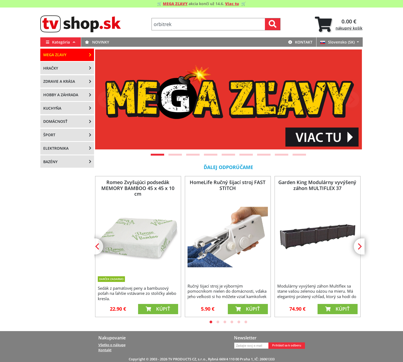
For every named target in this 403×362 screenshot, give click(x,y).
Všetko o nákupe (111, 344)
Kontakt (300, 42)
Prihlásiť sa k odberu (286, 345)
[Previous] (106, 99)
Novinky (97, 42)
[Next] (351, 99)
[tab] (339, 24)
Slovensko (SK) (338, 42)
